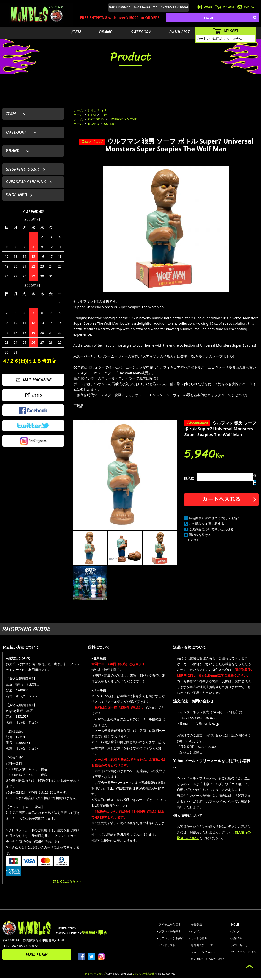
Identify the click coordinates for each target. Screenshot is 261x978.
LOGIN (204, 6)
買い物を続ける (200, 535)
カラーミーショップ (95, 973)
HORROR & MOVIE (123, 119)
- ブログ (234, 931)
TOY (103, 115)
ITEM (76, 32)
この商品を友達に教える (206, 523)
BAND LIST (179, 32)
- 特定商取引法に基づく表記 (206, 959)
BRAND (106, 32)
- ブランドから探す (169, 931)
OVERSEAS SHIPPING (174, 7)
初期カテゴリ (97, 110)
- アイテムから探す (169, 924)
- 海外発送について (201, 945)
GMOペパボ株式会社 (143, 973)
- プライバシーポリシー (244, 952)
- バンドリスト (166, 945)
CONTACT (246, 6)
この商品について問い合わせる (211, 529)
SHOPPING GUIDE (145, 7)
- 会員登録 (195, 924)
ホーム (78, 110)
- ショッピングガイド (202, 952)
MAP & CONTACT (119, 7)
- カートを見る (198, 938)
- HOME (234, 924)
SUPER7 (109, 124)
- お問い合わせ (239, 945)
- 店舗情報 (236, 938)
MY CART (224, 6)
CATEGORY (140, 32)
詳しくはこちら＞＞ (67, 881)
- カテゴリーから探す (170, 938)
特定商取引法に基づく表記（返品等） (216, 518)
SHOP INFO (16, 195)
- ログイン (195, 931)
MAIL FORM (37, 954)
